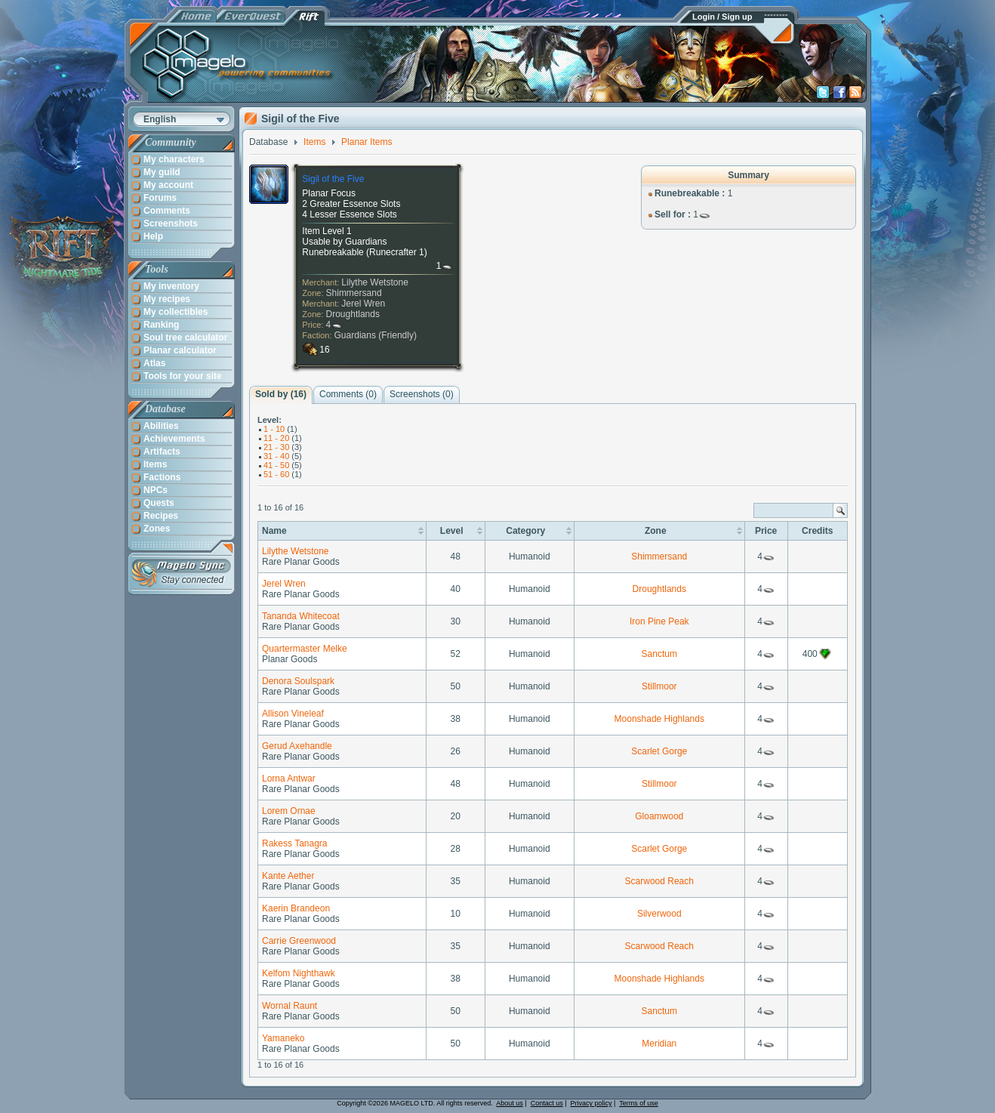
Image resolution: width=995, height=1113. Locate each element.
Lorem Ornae (289, 811)
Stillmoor (659, 686)
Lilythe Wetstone (374, 282)
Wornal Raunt (289, 1005)
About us (509, 1103)
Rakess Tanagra (295, 843)
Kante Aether (288, 876)
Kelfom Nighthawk (298, 973)
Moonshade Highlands (659, 719)
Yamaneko (283, 1038)
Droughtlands (353, 314)
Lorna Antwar (289, 778)
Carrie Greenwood (299, 941)
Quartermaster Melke (304, 648)
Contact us (547, 1103)
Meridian (659, 1043)
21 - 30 (276, 447)
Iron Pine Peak (659, 621)
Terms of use (638, 1103)
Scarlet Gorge (659, 751)
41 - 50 (276, 465)
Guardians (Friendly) (375, 335)
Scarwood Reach (659, 881)
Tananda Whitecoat (301, 616)
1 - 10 (274, 428)
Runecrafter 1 (396, 252)
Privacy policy (591, 1103)
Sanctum (659, 654)
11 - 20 (276, 437)
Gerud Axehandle (297, 746)
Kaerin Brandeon (296, 908)
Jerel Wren (363, 303)
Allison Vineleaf (293, 713)
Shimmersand (354, 293)
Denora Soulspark (298, 681)
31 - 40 (276, 456)
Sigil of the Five (333, 179)
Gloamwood (659, 816)
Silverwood (659, 913)
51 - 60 (276, 474)
